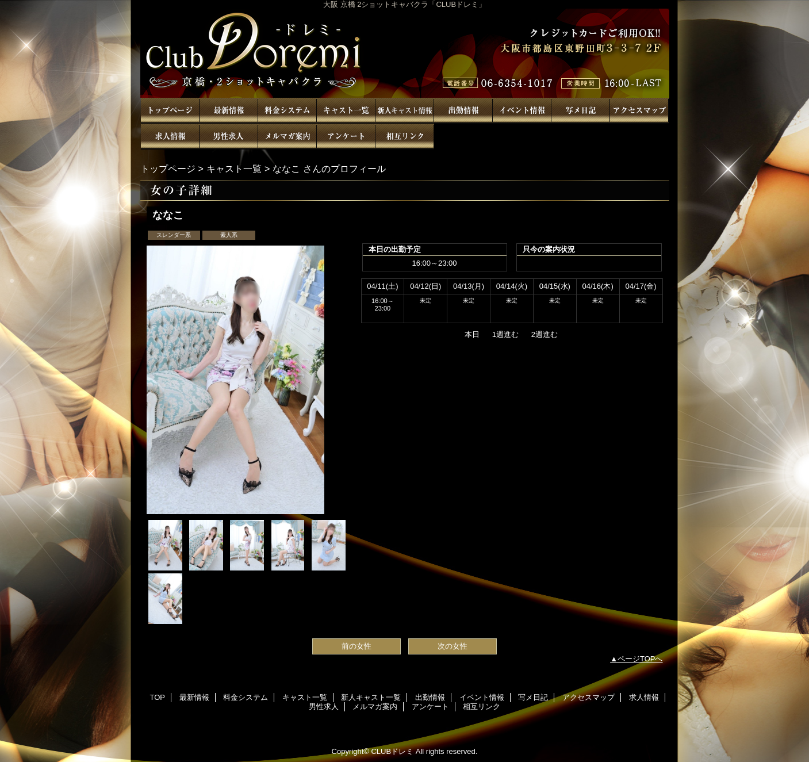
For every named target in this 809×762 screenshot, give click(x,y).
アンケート (346, 137)
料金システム (287, 111)
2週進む (544, 334)
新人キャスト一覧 (404, 111)
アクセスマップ (639, 111)
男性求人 (229, 137)
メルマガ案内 (287, 137)
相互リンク (404, 137)
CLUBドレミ (404, 53)
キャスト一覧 (346, 111)
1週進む (505, 334)
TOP (170, 111)
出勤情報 (463, 111)
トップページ (167, 168)
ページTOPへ (640, 658)
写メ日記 (580, 111)
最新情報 (229, 111)
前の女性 (356, 646)
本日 (472, 334)
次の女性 (452, 646)
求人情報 (170, 137)
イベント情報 (522, 111)
